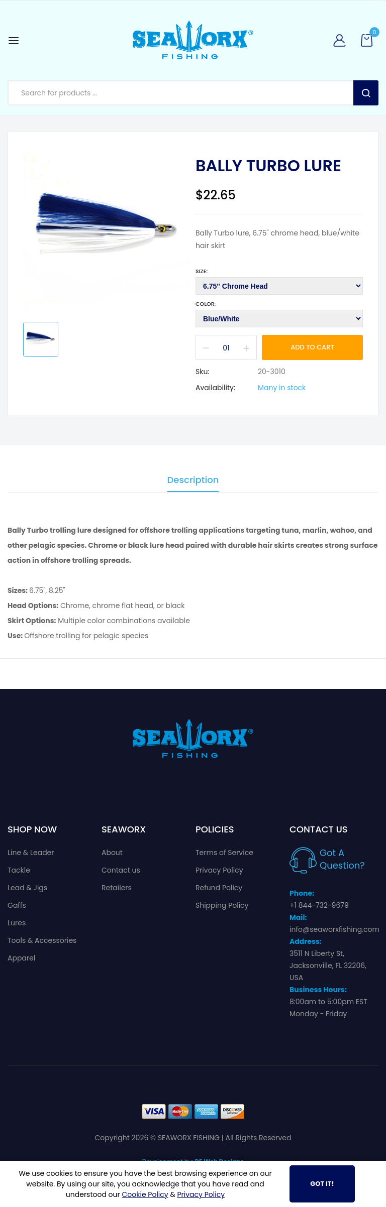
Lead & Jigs (27, 888)
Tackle (19, 870)
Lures (17, 923)
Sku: (202, 371)
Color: (206, 304)
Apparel (21, 958)
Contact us (121, 870)
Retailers (117, 888)
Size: (202, 271)
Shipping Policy (222, 905)
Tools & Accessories (42, 940)
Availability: (215, 387)
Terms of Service (224, 853)
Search (365, 92)
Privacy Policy (219, 870)
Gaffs (17, 905)
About (112, 853)
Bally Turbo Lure (268, 166)
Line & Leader (31, 853)
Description (193, 480)
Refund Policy (219, 888)
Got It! (322, 1183)
